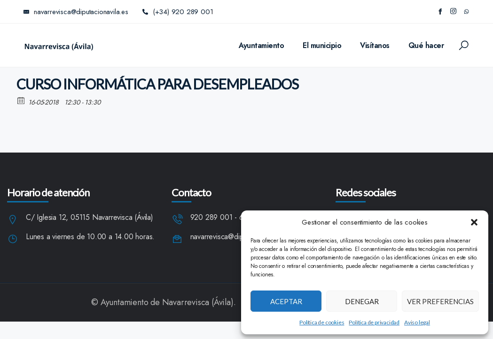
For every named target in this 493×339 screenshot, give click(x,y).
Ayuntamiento (261, 45)
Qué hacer (426, 45)
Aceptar (286, 301)
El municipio (322, 45)
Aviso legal (417, 322)
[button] (474, 222)
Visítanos (375, 45)
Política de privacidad (374, 322)
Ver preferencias (440, 301)
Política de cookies (321, 322)
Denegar (362, 301)
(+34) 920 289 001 (177, 11)
